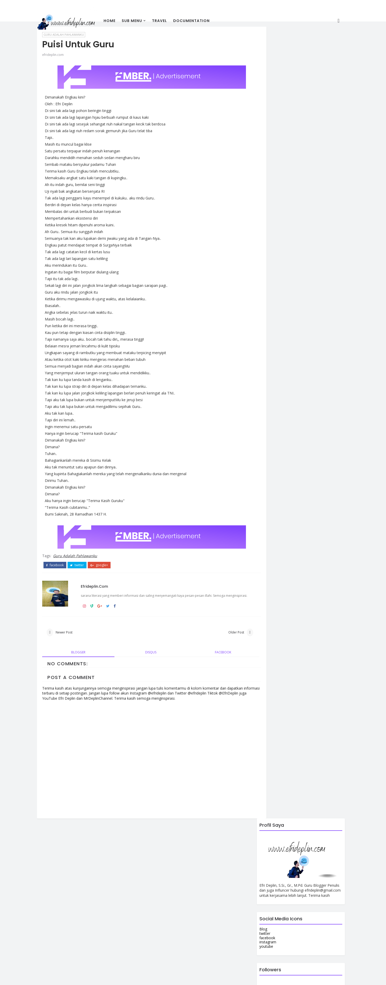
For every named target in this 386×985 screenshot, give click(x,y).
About (256, 383)
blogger (81, 655)
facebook (63, 560)
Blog (255, 133)
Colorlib (188, 977)
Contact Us (260, 387)
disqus (143, 655)
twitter (85, 560)
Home (118, 20)
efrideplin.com (61, 52)
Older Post (212, 634)
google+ (107, 560)
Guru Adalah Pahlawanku (84, 551)
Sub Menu (140, 20)
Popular (292, 473)
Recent (264, 473)
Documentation (200, 20)
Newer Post (72, 634)
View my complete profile (85, 877)
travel (168, 20)
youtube (258, 151)
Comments (319, 473)
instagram (259, 146)
